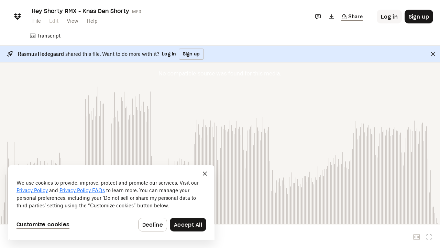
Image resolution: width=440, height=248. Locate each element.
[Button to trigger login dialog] (389, 16)
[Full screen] (429, 236)
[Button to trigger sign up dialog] (419, 16)
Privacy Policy (32, 190)
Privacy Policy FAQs (82, 190)
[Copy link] (352, 16)
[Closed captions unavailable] (416, 236)
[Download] (332, 16)
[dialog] (111, 202)
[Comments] (318, 16)
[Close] (433, 54)
